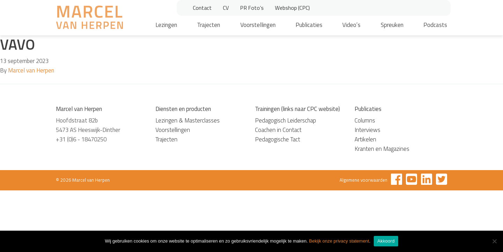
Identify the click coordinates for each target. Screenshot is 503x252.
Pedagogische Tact (277, 139)
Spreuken (392, 24)
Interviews (367, 129)
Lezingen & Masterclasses (187, 120)
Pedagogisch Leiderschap (285, 120)
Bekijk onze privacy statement (339, 241)
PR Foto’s (252, 8)
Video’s (351, 24)
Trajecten (208, 24)
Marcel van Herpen (31, 70)
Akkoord (385, 241)
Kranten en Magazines (382, 148)
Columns (365, 120)
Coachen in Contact (278, 129)
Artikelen (365, 139)
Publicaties (309, 24)
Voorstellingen (258, 24)
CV (226, 8)
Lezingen (166, 24)
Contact (202, 8)
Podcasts (435, 24)
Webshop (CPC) (292, 8)
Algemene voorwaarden (363, 179)
